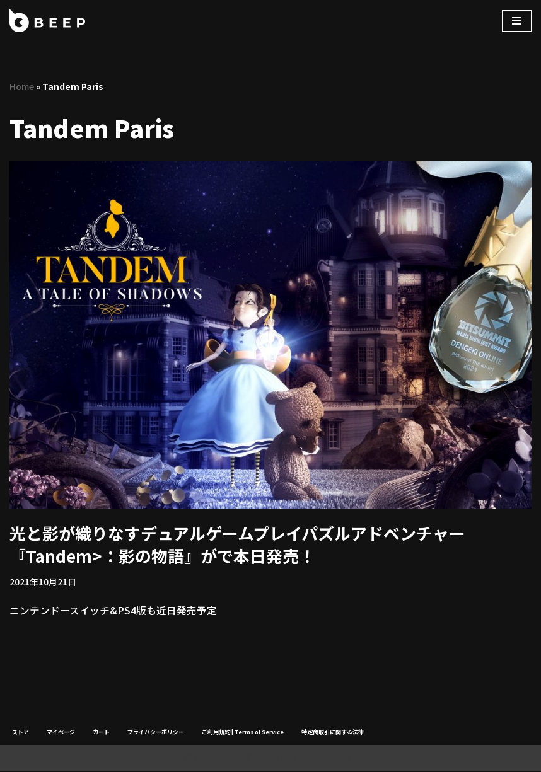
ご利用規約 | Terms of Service (243, 733)
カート (101, 733)
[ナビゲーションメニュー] (517, 21)
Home (21, 86)
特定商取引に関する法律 (332, 733)
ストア (20, 733)
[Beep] (47, 20)
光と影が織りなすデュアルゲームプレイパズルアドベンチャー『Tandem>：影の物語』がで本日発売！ (237, 544)
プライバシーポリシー (155, 733)
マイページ (61, 733)
